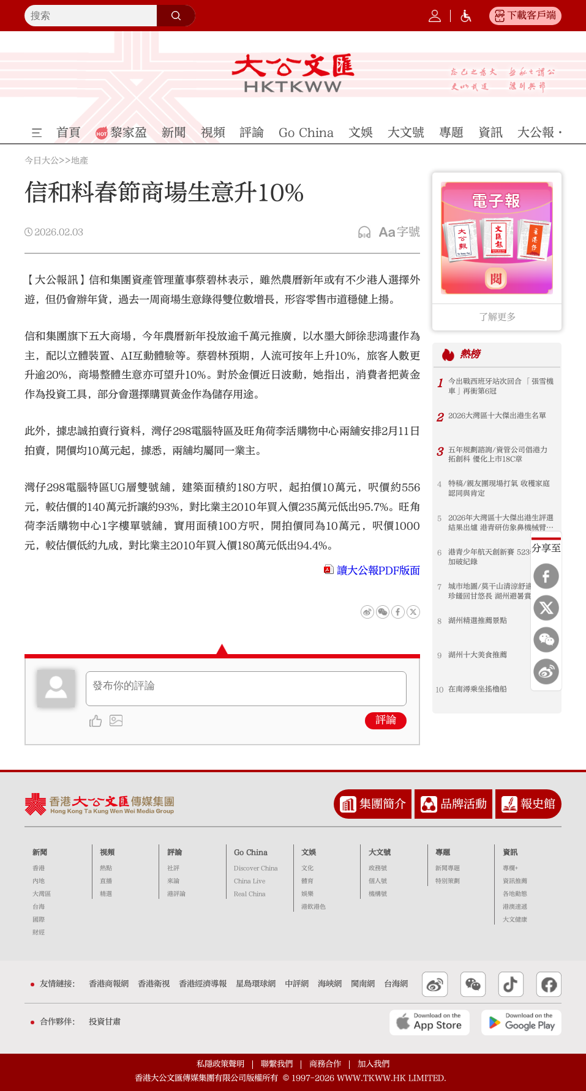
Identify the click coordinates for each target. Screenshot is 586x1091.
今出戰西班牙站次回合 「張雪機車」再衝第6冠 (501, 387)
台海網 (396, 984)
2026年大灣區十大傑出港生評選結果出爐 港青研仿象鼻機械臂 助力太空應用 (501, 523)
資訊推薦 (515, 881)
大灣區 (41, 894)
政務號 (378, 868)
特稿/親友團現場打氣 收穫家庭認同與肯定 (499, 489)
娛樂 (307, 894)
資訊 (510, 852)
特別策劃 (447, 881)
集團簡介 (382, 804)
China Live (249, 881)
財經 (38, 932)
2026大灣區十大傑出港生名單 (497, 416)
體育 (307, 881)
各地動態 (515, 894)
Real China (250, 894)
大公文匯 (293, 72)
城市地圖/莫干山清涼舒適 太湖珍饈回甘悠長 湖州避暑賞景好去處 (501, 592)
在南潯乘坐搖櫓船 (477, 689)
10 (439, 689)
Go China (251, 852)
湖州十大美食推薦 (477, 655)
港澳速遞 (515, 906)
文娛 (308, 852)
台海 (38, 906)
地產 (79, 161)
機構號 (378, 894)
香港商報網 (109, 984)
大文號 (380, 852)
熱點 (106, 868)
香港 (38, 868)
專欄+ (510, 868)
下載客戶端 (531, 15)
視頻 (107, 852)
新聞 (39, 852)
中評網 (297, 984)
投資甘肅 (105, 1022)
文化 (307, 868)
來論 (173, 881)
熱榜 (469, 354)
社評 (173, 868)
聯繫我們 (277, 1064)
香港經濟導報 (203, 984)
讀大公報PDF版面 (378, 571)
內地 (38, 881)
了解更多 (497, 316)
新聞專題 (447, 868)
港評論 (176, 894)
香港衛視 (154, 984)
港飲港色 (313, 906)
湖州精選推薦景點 (477, 621)
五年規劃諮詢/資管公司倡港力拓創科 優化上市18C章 (497, 455)
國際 (38, 919)
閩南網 (363, 984)
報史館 (537, 804)
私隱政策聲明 (220, 1064)
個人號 (378, 881)
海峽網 (330, 984)
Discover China (256, 868)
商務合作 (325, 1064)
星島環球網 (256, 984)
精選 (106, 894)
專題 (442, 852)
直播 (106, 881)
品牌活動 (463, 804)
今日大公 (41, 161)
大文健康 (515, 919)
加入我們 (373, 1064)
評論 (385, 720)
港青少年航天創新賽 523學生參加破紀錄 (500, 557)
